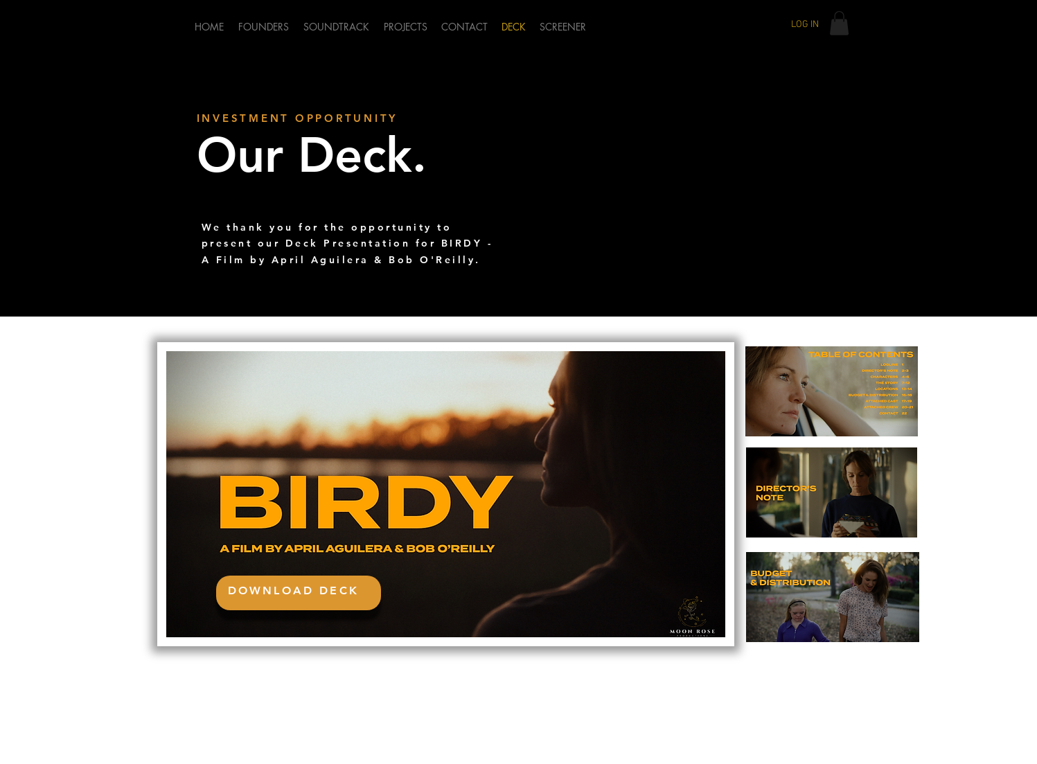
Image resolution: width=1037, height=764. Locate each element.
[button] (839, 23)
